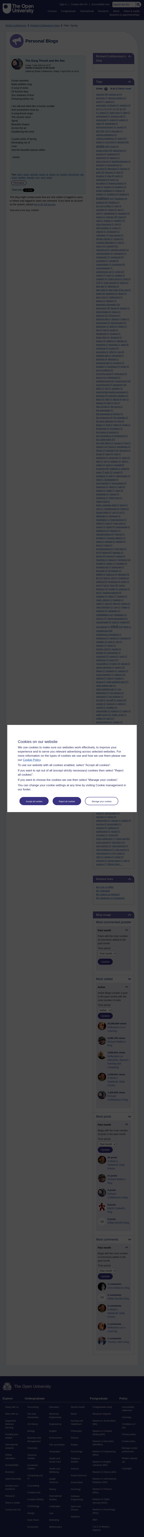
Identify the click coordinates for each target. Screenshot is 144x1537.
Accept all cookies (34, 801)
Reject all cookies (67, 801)
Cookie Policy (32, 760)
